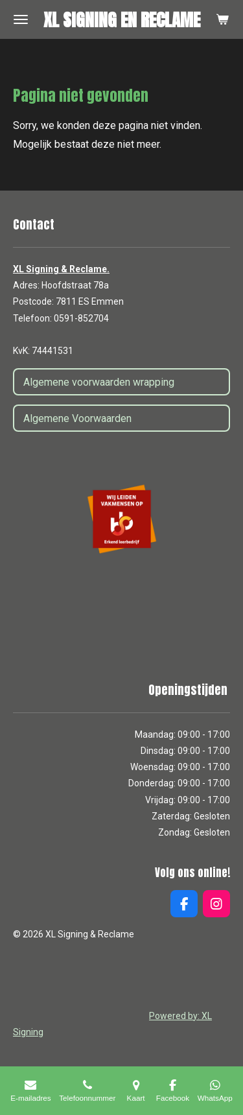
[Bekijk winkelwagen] (222, 19)
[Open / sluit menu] (20, 19)
